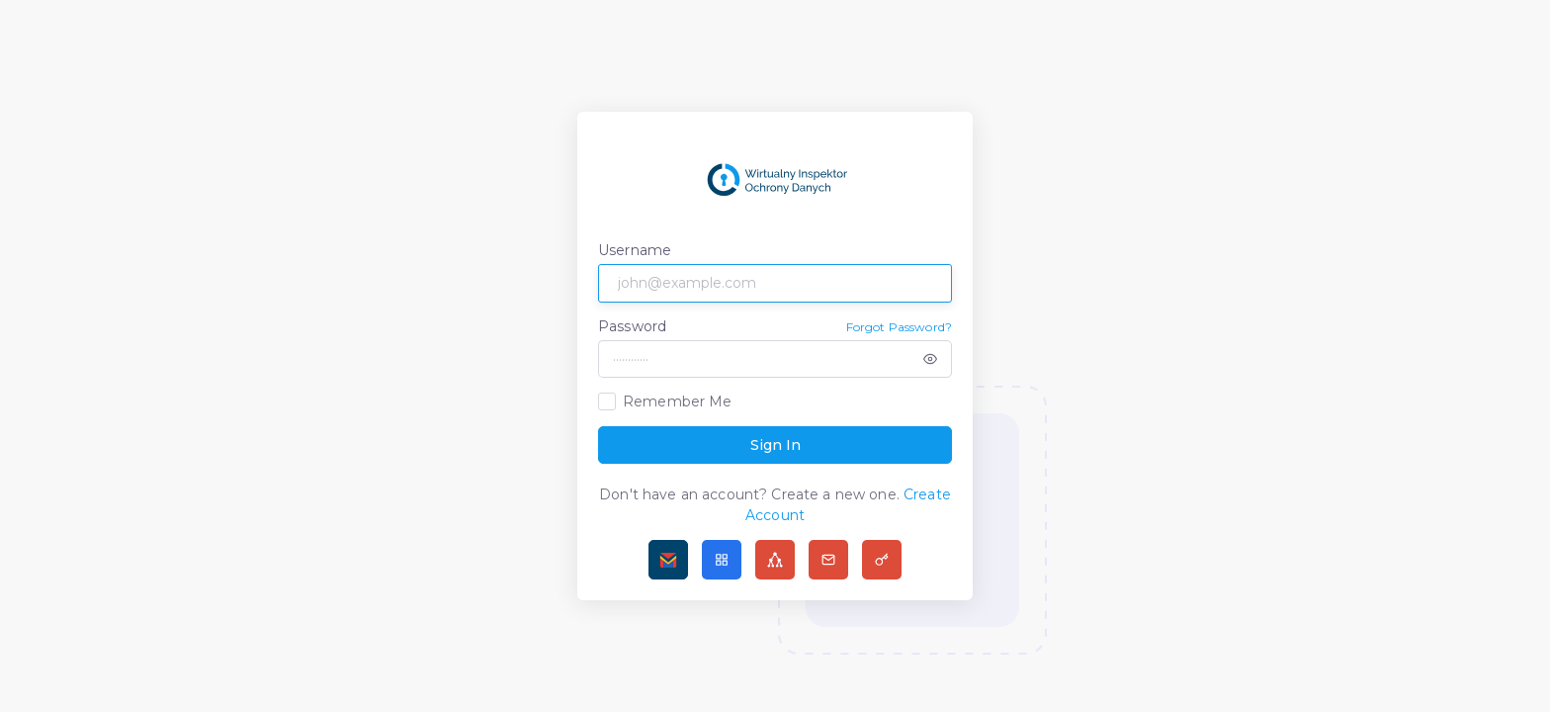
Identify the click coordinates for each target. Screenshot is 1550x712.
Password (632, 326)
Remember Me (677, 401)
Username (634, 250)
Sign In (775, 445)
